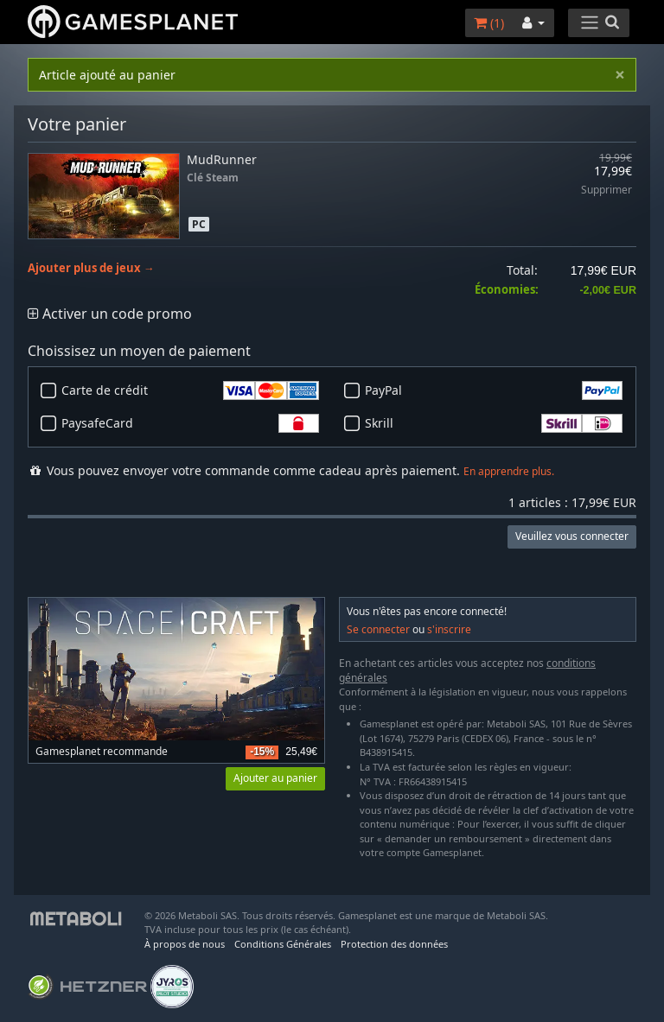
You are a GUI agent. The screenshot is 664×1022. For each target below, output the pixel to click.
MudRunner (222, 159)
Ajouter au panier (275, 778)
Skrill (493, 423)
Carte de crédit (190, 390)
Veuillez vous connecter (572, 536)
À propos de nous (184, 943)
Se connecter (378, 629)
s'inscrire (449, 629)
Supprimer (606, 190)
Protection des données (394, 943)
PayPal (493, 390)
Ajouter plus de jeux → (91, 268)
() (489, 23)
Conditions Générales (282, 943)
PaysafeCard (190, 423)
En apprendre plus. (508, 471)
